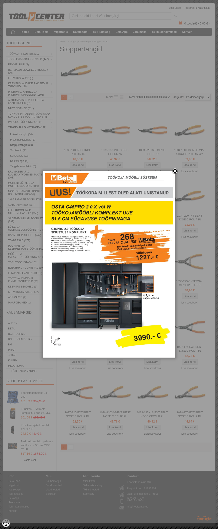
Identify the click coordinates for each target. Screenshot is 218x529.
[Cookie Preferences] (6, 523)
